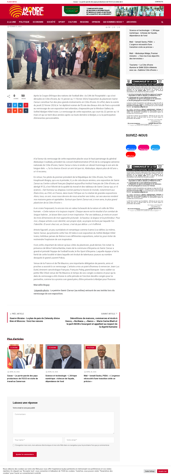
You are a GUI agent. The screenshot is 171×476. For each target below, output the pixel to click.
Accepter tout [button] (163, 471)
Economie (14, 348)
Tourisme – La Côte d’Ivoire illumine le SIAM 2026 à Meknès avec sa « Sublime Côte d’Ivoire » (143, 67)
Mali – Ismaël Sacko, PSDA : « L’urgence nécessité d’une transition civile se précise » (102, 378)
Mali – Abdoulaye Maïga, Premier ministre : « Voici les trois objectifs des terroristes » (144, 56)
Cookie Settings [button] (149, 471)
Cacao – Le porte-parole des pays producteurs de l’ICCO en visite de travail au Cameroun (117, 2)
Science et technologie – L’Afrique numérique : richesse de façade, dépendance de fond (61, 378)
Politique (90, 348)
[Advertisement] (77, 139)
